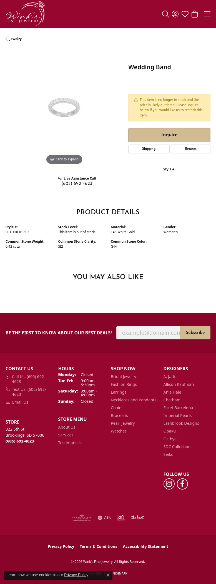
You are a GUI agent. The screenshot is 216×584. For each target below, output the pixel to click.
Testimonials (70, 442)
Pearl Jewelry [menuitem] (123, 423)
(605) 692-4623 (76, 184)
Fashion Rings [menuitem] (124, 384)
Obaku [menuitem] (170, 431)
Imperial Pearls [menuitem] (178, 415)
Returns (191, 149)
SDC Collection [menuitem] (177, 446)
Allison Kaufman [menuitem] (179, 384)
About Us (67, 427)
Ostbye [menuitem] (170, 438)
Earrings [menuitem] (118, 392)
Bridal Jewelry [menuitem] (123, 376)
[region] (64, 107)
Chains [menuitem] (117, 407)
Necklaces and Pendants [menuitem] (133, 399)
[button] (165, 13)
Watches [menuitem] (119, 431)
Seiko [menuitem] (169, 454)
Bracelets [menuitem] (119, 415)
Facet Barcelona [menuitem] (178, 407)
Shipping (148, 149)
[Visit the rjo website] (121, 518)
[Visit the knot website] (137, 518)
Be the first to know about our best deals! (59, 333)
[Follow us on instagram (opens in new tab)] (169, 483)
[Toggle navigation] (207, 14)
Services (66, 435)
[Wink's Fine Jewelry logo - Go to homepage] (25, 14)
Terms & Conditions (98, 546)
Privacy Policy (61, 546)
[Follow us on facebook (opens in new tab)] (182, 483)
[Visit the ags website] (82, 518)
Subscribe (195, 332)
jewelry (15, 38)
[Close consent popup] (108, 575)
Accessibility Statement (145, 546)
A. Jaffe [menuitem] (170, 376)
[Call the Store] (20, 441)
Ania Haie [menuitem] (172, 392)
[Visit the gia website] (104, 518)
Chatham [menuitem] (172, 399)
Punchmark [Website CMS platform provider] (118, 573)
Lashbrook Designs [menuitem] (181, 423)
